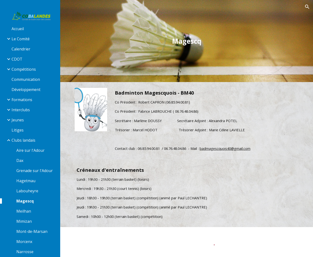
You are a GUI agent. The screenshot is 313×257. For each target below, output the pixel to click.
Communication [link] (26, 79)
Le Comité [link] (21, 39)
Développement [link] (26, 89)
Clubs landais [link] (23, 140)
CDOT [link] (17, 59)
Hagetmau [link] (25, 180)
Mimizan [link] (24, 221)
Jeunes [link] (18, 120)
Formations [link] (22, 99)
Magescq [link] (25, 201)
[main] (186, 41)
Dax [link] (19, 160)
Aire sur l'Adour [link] (30, 150)
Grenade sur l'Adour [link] (34, 170)
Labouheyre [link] (27, 191)
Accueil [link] (18, 28)
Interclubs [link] (21, 109)
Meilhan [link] (23, 211)
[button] (307, 7)
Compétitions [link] (24, 69)
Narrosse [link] (24, 251)
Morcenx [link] (24, 241)
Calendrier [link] (21, 49)
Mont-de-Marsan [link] (31, 231)
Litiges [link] (18, 130)
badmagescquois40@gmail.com (225, 148)
